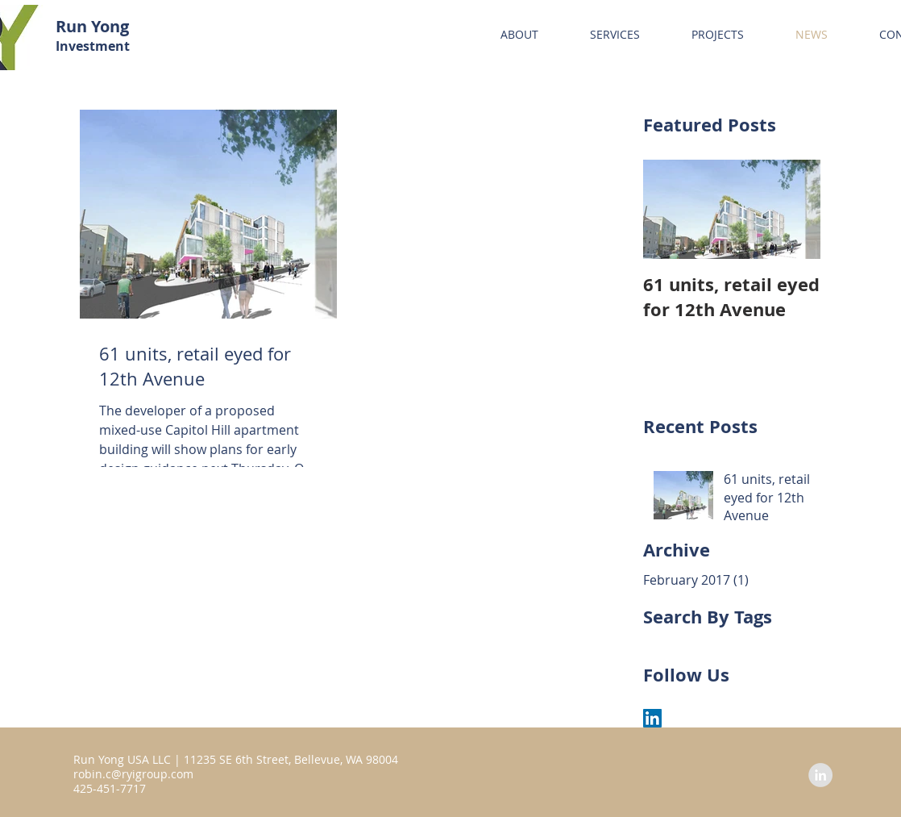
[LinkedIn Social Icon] (652, 718)
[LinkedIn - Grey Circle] (820, 775)
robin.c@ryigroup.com (133, 774)
